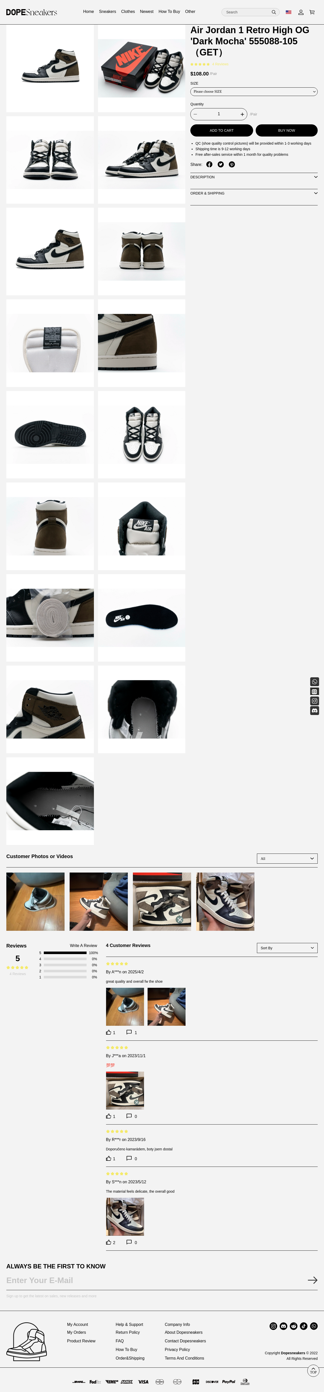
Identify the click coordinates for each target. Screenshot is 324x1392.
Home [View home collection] (88, 11)
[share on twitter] (221, 164)
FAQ (120, 1341)
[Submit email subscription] (313, 1280)
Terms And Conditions (184, 1358)
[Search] (250, 12)
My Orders (76, 1332)
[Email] (314, 691)
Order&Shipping (130, 1358)
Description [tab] (202, 177)
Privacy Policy (177, 1349)
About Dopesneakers (183, 1332)
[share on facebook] (209, 164)
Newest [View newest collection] (146, 11)
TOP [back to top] (313, 1372)
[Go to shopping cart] (312, 12)
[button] (274, 12)
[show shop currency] (289, 12)
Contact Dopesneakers (185, 1341)
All (263, 858)
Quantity (197, 104)
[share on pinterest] (232, 164)
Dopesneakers (293, 1353)
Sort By (266, 948)
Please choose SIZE (208, 91)
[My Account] (301, 12)
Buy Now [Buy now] (286, 130)
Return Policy (128, 1332)
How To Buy (126, 1349)
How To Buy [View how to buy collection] (169, 11)
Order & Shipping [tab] (207, 193)
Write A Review (83, 946)
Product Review (81, 1341)
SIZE (194, 83)
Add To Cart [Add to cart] (222, 130)
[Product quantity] (219, 114)
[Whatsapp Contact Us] (314, 681)
